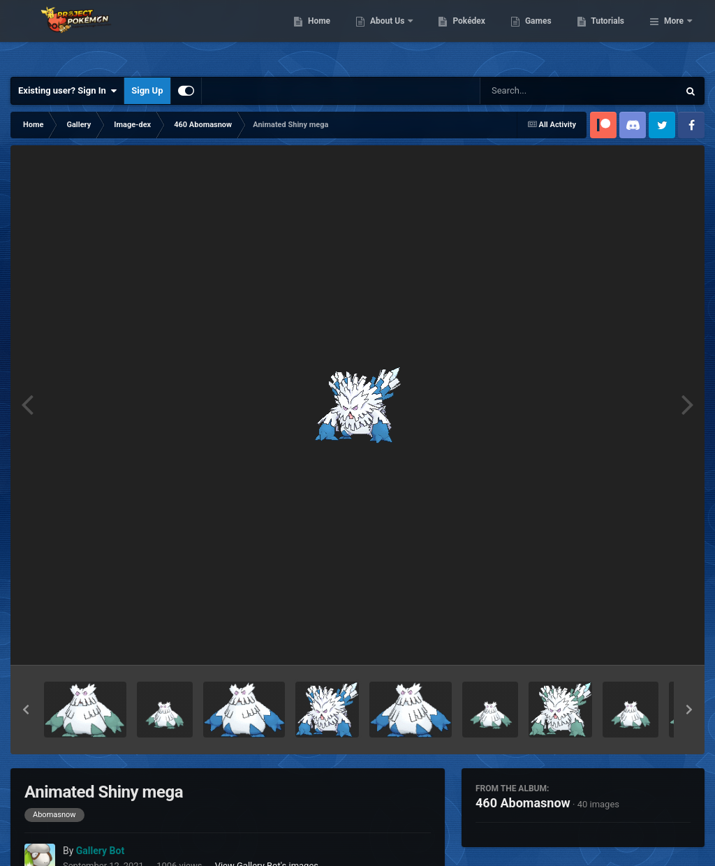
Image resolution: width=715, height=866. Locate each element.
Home (390, 35)
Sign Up (147, 90)
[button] (25, 709)
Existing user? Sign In (67, 91)
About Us (460, 35)
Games (610, 35)
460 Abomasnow (523, 802)
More (674, 35)
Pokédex (541, 35)
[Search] (543, 91)
